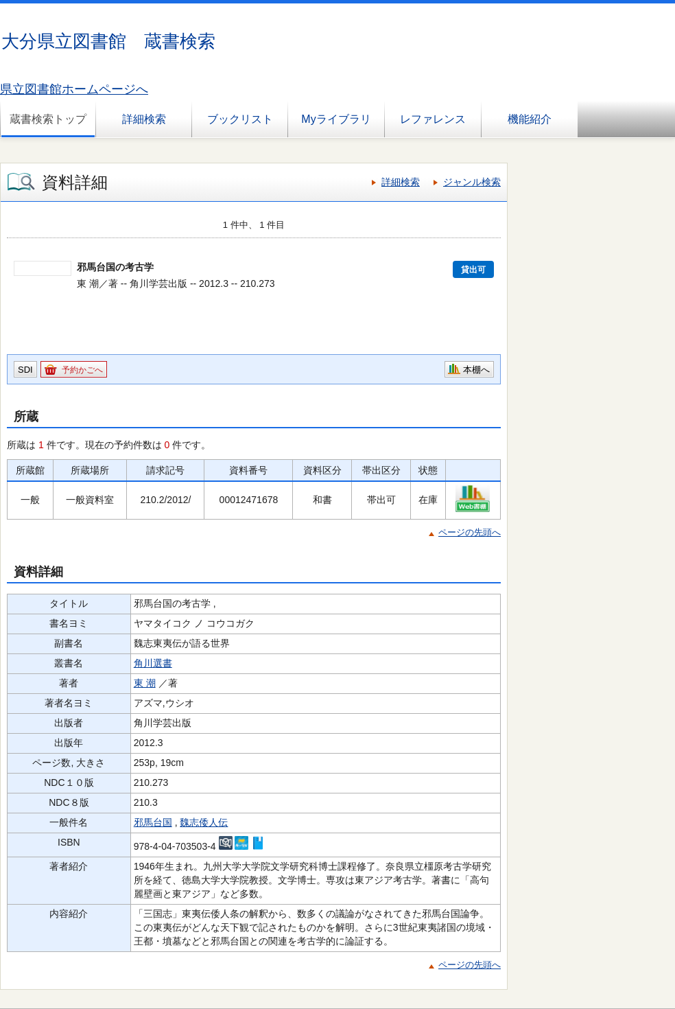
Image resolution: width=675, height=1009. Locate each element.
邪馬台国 (153, 822)
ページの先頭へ (469, 532)
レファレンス (433, 119)
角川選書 (153, 663)
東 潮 (145, 682)
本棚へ (476, 369)
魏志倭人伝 (204, 822)
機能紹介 (530, 119)
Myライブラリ (335, 119)
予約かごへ (82, 370)
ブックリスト (240, 119)
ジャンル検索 (472, 181)
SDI (25, 369)
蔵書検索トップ (48, 119)
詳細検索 (144, 119)
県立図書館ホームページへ (74, 89)
